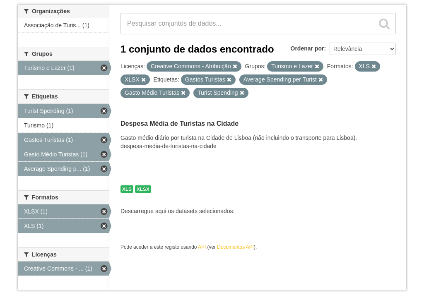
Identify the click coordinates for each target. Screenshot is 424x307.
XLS (127, 189)
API (202, 247)
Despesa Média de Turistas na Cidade (179, 123)
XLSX (143, 189)
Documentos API (235, 247)
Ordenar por (307, 48)
